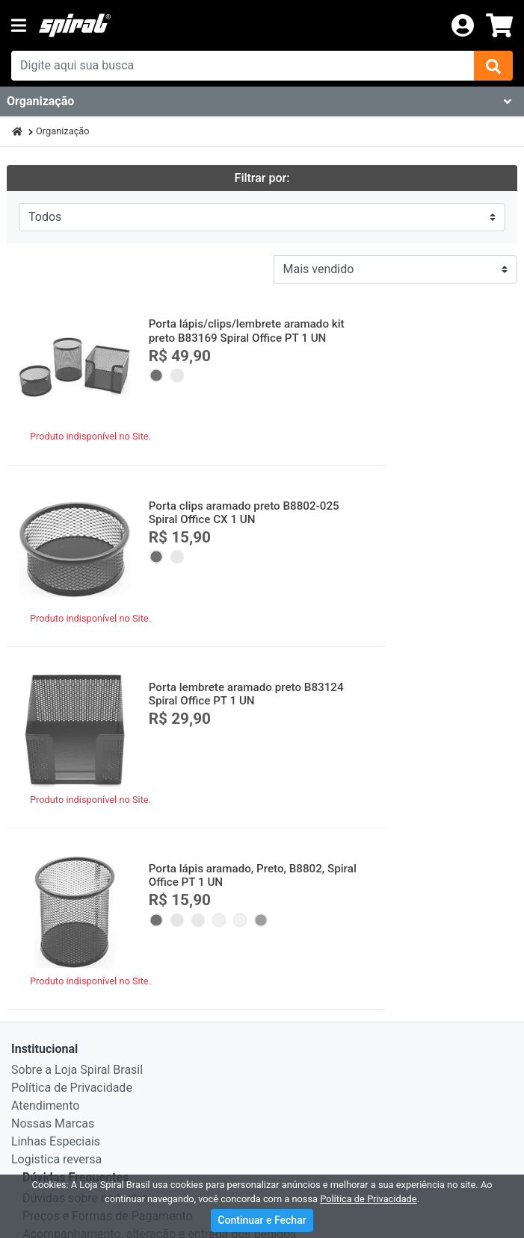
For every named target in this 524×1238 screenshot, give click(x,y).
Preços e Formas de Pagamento (107, 834)
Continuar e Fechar (262, 1220)
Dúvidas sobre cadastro (85, 816)
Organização (63, 131)
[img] (493, 66)
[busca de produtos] (242, 66)
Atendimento (45, 723)
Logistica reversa (56, 777)
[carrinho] (499, 25)
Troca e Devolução (71, 870)
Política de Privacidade (71, 705)
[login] (462, 24)
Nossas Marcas (52, 741)
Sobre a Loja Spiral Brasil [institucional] (77, 688)
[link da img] (238, 25)
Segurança (50, 888)
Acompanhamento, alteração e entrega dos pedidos (159, 852)
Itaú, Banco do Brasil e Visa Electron (157, 1031)
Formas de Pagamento (83, 962)
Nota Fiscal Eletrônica (80, 905)
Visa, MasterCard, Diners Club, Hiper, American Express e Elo (235, 983)
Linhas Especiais (55, 759)
